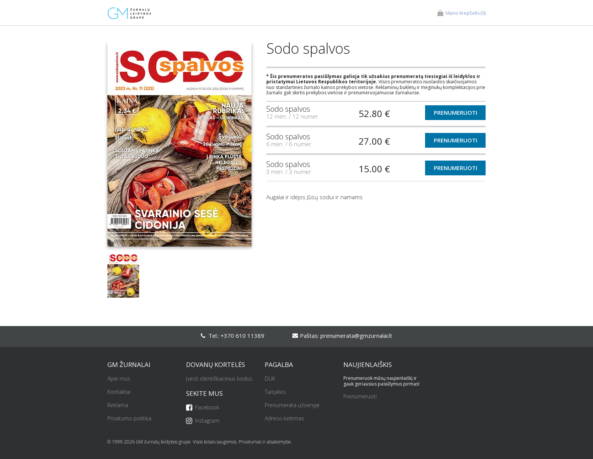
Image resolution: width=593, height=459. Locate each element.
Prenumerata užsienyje (292, 405)
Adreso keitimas (284, 418)
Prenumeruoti (455, 112)
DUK (270, 379)
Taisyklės (275, 392)
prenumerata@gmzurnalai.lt (356, 335)
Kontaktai (118, 392)
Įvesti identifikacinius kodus (219, 379)
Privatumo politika (129, 418)
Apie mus (118, 379)
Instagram (202, 421)
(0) (461, 13)
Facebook (202, 407)
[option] (179, 147)
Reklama (117, 405)
